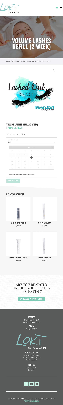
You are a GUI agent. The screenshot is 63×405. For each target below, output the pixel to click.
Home (8, 61)
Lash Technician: (13, 140)
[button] (53, 70)
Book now (13, 181)
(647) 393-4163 (31, 329)
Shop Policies (31, 368)
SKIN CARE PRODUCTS (19, 61)
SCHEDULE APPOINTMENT (31, 299)
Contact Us (31, 370)
